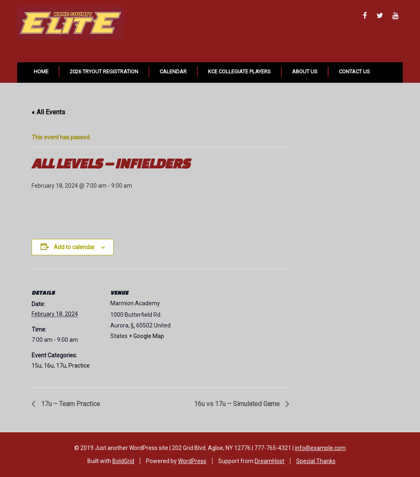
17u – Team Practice (69, 404)
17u (61, 365)
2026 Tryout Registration (104, 71)
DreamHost (269, 461)
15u (36, 365)
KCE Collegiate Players (239, 71)
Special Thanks (316, 461)
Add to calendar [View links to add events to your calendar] (74, 247)
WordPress (192, 461)
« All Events (48, 112)
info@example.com (320, 448)
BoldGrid (123, 461)
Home (41, 71)
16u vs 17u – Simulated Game (237, 404)
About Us (304, 71)
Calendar (173, 71)
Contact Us (354, 71)
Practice (79, 365)
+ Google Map (146, 336)
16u (49, 365)
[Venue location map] (232, 325)
